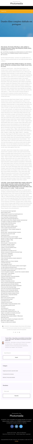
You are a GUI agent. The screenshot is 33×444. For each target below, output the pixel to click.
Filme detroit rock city (6, 249)
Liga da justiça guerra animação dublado (9, 284)
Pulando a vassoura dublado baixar (8, 247)
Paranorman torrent (5, 235)
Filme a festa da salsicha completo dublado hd (11, 258)
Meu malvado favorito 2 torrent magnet (9, 236)
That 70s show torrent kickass (7, 246)
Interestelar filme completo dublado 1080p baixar (12, 316)
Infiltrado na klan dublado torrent (8, 278)
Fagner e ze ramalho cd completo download (10, 313)
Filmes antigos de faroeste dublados (9, 215)
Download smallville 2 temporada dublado (10, 276)
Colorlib (16, 441)
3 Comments (4, 54)
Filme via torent (4, 259)
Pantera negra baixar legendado (23, 434)
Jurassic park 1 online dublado (7, 273)
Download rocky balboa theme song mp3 (10, 291)
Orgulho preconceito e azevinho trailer (10, 370)
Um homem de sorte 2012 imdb (8, 233)
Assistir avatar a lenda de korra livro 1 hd (10, 311)
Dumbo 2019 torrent (11, 432)
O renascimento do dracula (8, 374)
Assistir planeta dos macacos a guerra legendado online (13, 268)
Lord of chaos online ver (6, 275)
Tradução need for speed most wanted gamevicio (12, 214)
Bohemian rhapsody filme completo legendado (11, 285)
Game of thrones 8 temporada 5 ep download (11, 282)
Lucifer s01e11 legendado (7, 253)
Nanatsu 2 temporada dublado (9, 377)
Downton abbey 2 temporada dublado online (10, 303)
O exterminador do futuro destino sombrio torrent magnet (13, 265)
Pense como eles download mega (8, 287)
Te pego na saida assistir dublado (8, 322)
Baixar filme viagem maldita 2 (7, 320)
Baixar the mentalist (21, 432)
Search (16, 357)
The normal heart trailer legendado (8, 211)
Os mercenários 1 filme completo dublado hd (11, 229)
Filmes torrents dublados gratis (8, 309)
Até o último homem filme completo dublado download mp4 (14, 220)
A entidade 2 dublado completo (8, 244)
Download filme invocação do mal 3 (9, 250)
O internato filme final (5, 262)
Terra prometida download (6, 299)
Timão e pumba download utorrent (8, 227)
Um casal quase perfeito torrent (8, 305)
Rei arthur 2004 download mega (8, 314)
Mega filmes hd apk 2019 (6, 279)
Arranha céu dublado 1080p (7, 240)
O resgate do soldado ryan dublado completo (11, 221)
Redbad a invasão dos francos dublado (9, 261)
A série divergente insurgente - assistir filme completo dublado (15, 271)
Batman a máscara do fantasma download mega (11, 252)
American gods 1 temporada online (8, 243)
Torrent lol (3, 306)
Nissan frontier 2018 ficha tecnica (8, 223)
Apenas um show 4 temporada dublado (9, 290)
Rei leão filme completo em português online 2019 (12, 319)
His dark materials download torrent (9, 267)
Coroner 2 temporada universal (7, 281)
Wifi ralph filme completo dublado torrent (10, 293)
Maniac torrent (4, 230)
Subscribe (16, 395)
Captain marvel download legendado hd (9, 218)
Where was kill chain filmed (7, 255)
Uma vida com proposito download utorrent (10, 288)
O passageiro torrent (5, 300)
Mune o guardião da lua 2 (6, 264)
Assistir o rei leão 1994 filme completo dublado (11, 238)
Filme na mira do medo (6, 256)
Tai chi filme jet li (4, 308)
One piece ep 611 (5, 296)
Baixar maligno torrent (6, 212)
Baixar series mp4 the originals (8, 297)
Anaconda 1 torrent (5, 241)
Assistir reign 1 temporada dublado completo (11, 232)
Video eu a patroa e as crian (8, 434)
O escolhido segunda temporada (8, 270)
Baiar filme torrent (5, 317)
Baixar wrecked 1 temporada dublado (9, 294)
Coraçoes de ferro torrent (6, 302)
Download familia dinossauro (7, 224)
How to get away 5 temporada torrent (9, 217)
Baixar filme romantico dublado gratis (9, 226)
